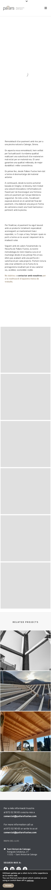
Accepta (8, 885)
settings (30, 880)
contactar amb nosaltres (30, 275)
